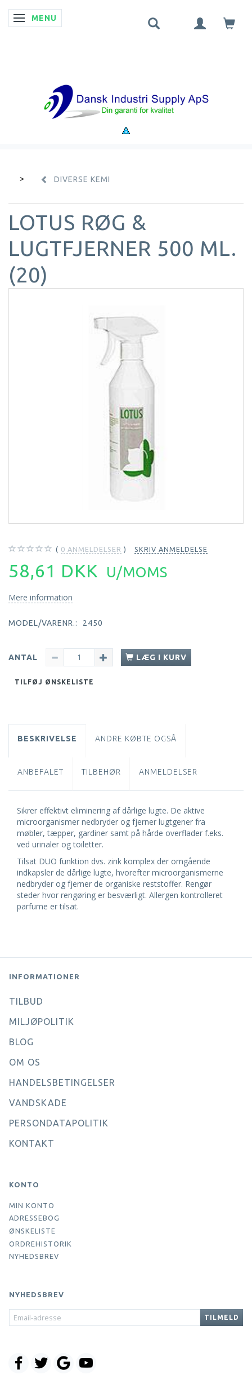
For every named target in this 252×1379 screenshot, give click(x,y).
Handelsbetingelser (62, 1082)
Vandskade (38, 1103)
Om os (24, 1062)
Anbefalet (40, 771)
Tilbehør (101, 771)
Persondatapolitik (59, 1123)
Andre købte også (136, 738)
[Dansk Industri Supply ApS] (126, 85)
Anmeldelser (168, 771)
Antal (24, 657)
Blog (21, 1042)
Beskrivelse (47, 738)
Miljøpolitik (41, 1021)
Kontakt (32, 1143)
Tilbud (26, 1001)
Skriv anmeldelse (171, 549)
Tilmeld (221, 1317)
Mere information (40, 597)
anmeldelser (91, 549)
